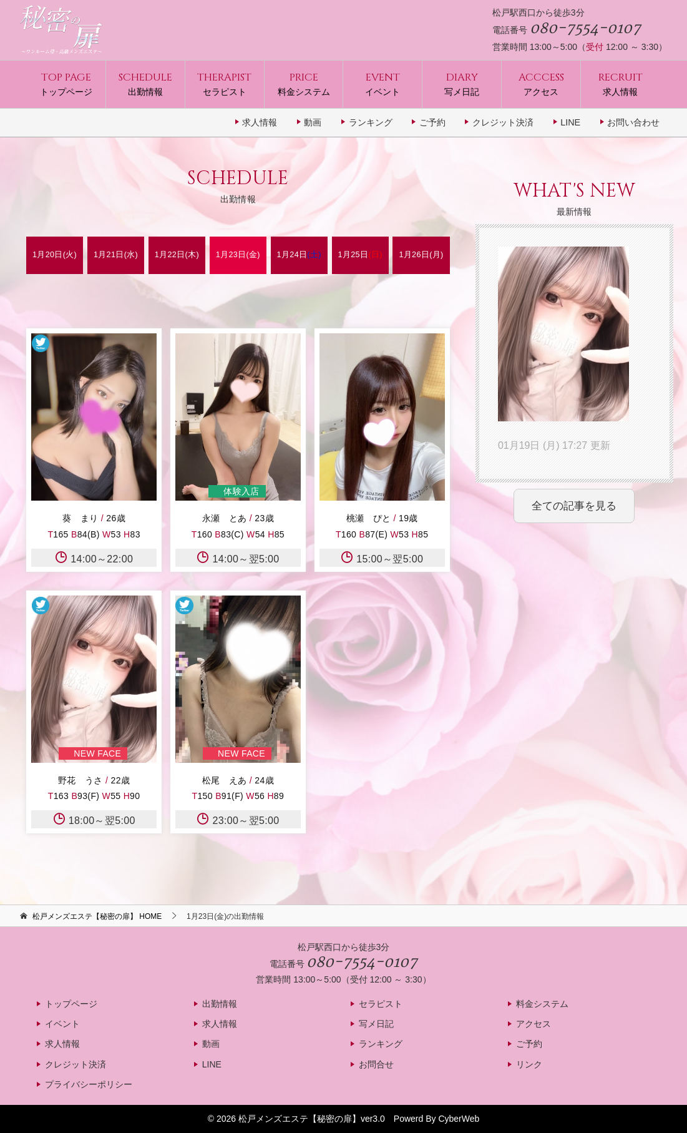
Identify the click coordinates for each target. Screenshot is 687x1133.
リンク (529, 1064)
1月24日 (299, 254)
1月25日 (360, 254)
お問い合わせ (633, 122)
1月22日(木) (177, 254)
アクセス (541, 83)
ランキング (370, 122)
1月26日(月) (421, 254)
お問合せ (376, 1064)
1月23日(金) (238, 254)
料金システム (304, 83)
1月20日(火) (54, 254)
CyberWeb (458, 1119)
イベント (382, 83)
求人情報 (620, 83)
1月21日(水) (116, 254)
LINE (570, 122)
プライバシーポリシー (88, 1084)
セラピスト (225, 83)
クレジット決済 (503, 122)
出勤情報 (145, 83)
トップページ (66, 83)
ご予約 (432, 122)
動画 (312, 122)
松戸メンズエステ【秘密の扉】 (299, 1119)
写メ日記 (462, 83)
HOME (97, 916)
